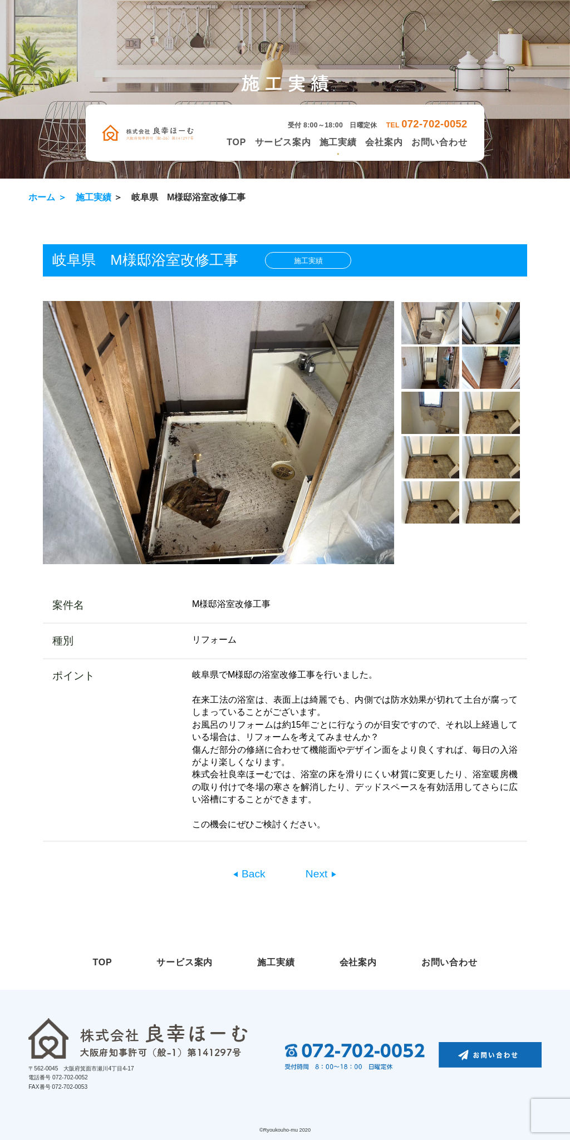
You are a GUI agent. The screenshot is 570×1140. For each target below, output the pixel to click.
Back (252, 874)
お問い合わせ (439, 142)
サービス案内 (283, 142)
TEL (427, 125)
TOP (236, 142)
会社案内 (383, 142)
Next (318, 874)
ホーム (41, 197)
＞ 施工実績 (84, 197)
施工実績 (338, 142)
